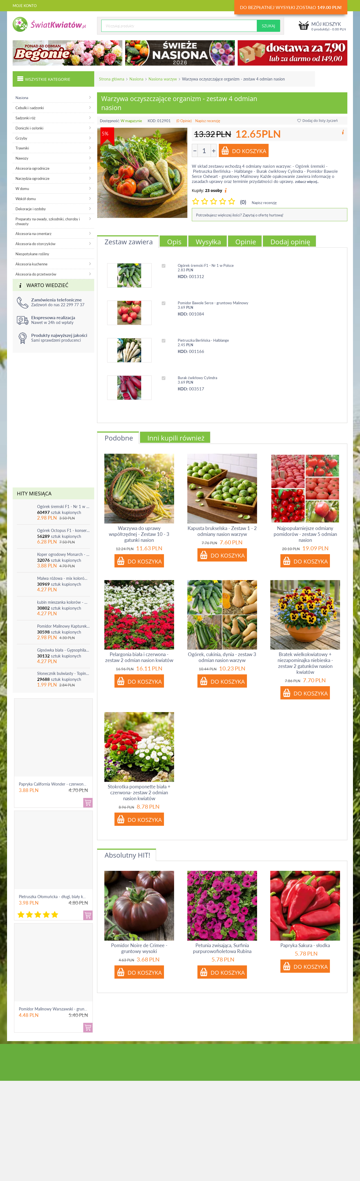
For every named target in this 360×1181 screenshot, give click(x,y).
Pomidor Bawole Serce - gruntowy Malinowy (213, 303)
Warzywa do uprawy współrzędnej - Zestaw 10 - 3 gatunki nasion (139, 534)
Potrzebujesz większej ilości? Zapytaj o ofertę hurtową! (240, 215)
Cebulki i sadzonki (29, 108)
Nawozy (21, 158)
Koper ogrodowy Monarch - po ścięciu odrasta (63, 554)
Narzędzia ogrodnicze (32, 178)
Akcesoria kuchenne (31, 264)
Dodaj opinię (290, 241)
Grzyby (21, 138)
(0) (243, 202)
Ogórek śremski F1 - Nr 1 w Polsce (63, 506)
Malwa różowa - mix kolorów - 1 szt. (63, 578)
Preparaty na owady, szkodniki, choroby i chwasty (47, 221)
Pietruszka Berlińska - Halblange (203, 340)
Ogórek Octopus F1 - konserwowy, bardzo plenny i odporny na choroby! (63, 530)
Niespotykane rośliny (32, 254)
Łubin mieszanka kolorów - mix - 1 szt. (63, 602)
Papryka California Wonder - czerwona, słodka (59, 784)
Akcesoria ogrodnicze (32, 168)
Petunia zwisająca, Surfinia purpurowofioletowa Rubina (222, 948)
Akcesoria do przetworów (35, 274)
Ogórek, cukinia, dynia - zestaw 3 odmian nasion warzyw (222, 657)
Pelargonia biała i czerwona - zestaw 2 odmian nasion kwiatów (139, 657)
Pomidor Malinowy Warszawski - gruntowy (56, 1008)
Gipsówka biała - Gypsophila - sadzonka (63, 650)
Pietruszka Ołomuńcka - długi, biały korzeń (56, 896)
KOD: (152, 120)
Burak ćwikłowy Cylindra (197, 377)
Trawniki (22, 148)
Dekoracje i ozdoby (30, 209)
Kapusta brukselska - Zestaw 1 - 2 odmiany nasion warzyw (222, 531)
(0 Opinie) (184, 120)
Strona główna (111, 79)
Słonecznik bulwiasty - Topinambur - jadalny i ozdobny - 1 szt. (63, 673)
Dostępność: (110, 120)
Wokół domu (25, 198)
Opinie (245, 241)
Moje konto (25, 5)
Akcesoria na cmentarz (33, 233)
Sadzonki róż (25, 118)
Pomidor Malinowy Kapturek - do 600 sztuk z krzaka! (63, 626)
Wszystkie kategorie (43, 78)
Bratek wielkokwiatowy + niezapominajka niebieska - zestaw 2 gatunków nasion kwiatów (305, 663)
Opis (174, 241)
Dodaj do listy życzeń (317, 120)
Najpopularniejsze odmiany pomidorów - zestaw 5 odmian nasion (305, 534)
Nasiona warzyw (162, 79)
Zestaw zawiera (129, 241)
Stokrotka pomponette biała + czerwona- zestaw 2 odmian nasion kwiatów (139, 792)
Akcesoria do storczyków (35, 243)
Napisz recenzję (207, 120)
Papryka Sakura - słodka (305, 945)
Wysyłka (208, 241)
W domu (22, 188)
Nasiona (136, 79)
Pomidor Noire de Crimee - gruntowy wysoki (139, 948)
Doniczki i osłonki (29, 128)
